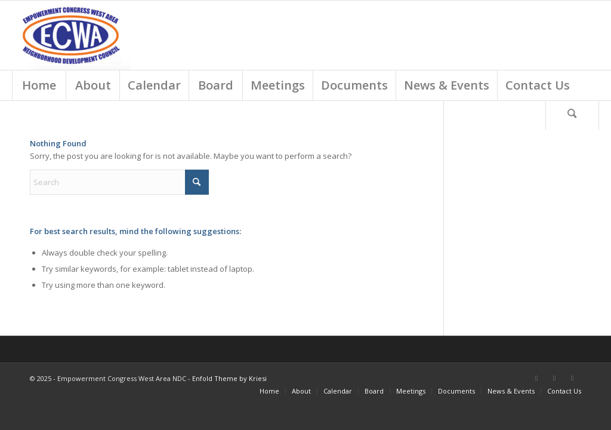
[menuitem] (39, 85)
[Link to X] (554, 378)
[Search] (572, 115)
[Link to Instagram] (572, 378)
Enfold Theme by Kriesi (229, 378)
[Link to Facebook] (536, 378)
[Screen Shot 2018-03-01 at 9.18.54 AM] (71, 35)
